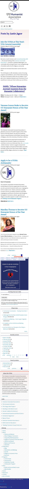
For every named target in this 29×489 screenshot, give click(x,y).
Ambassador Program (10, 464)
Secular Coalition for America (10, 411)
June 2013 (5, 351)
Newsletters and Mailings (11, 450)
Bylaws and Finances (10, 443)
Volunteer (7, 444)
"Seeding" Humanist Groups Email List (12, 425)
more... (26, 331)
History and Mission (9, 434)
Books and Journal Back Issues (12, 467)
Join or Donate (21, 259)
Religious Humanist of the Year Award (14, 439)
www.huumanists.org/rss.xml (12, 304)
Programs (20, 257)
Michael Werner (7, 363)
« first (8, 255)
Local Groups (8, 458)
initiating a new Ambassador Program (12, 198)
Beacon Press (6, 418)
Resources (8, 259)
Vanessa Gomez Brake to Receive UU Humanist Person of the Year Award (14, 107)
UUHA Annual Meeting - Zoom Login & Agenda (14, 319)
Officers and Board (9, 441)
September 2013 (7, 348)
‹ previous (13, 255)
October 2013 (6, 346)
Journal (6, 451)
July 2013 (5, 350)
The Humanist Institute (9, 404)
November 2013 (7, 344)
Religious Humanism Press (11, 453)
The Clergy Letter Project (9, 406)
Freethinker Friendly (9, 462)
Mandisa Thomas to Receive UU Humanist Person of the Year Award (14, 212)
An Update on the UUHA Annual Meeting (13, 323)
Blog (6, 448)
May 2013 (5, 353)
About (7, 257)
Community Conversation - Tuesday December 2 (15, 311)
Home (2, 29)
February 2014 (6, 339)
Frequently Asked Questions (11, 437)
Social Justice (8, 460)
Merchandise (8, 469)
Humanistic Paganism (8, 416)
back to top (3, 484)
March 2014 (6, 337)
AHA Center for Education (9, 423)
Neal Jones (5, 366)
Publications (13, 257)
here (7, 250)
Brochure (7, 455)
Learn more (5, 396)
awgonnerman (6, 365)
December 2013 (7, 343)
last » (17, 357)
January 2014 (6, 341)
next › (13, 357)
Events (2, 259)
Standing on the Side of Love (10, 409)
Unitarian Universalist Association (11, 402)
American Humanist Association (11, 420)
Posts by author (8, 29)
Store (26, 257)
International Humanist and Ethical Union (13, 413)
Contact (14, 259)
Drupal (9, 487)
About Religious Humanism (11, 436)
